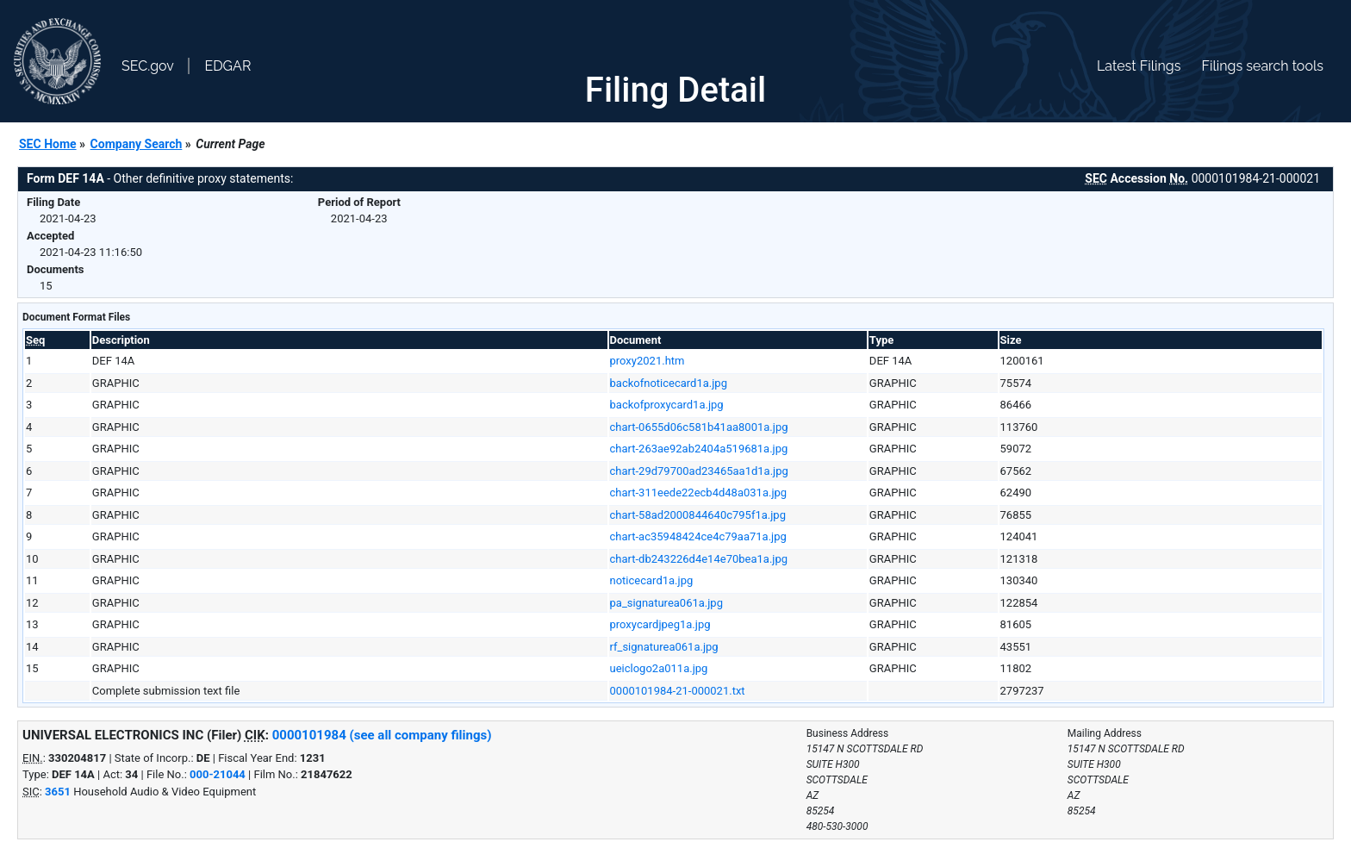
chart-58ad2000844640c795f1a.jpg (698, 514)
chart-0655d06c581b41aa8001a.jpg (699, 427)
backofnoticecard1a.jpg (668, 383)
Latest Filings (1138, 66)
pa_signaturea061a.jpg (666, 602)
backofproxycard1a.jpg (667, 404)
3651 (58, 791)
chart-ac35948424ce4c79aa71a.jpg (698, 536)
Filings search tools (1262, 66)
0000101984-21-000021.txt (677, 690)
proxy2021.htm (647, 360)
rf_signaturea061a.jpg (664, 646)
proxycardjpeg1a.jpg (660, 624)
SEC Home (48, 144)
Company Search (136, 144)
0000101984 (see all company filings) (382, 735)
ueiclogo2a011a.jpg (659, 668)
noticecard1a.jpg (652, 580)
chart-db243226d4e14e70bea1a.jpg (699, 558)
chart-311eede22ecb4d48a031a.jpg (699, 492)
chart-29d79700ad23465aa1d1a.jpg (699, 471)
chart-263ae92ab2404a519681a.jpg (699, 448)
